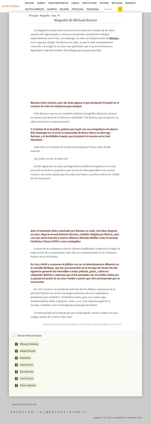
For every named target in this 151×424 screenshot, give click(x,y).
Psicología (77, 9)
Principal (33, 15)
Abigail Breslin (27, 351)
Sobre (139, 418)
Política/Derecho (34, 9)
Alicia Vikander (28, 385)
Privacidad (132, 418)
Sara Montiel (26, 371)
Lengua (75, 3)
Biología (29, 3)
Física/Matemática (58, 3)
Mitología (117, 3)
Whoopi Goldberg (29, 344)
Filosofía (52, 9)
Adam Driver (26, 364)
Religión (64, 9)
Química (41, 3)
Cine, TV (55, 15)
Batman (114, 38)
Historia (104, 3)
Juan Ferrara (26, 378)
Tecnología (92, 9)
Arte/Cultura (89, 3)
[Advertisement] (75, 76)
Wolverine (25, 358)
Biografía (130, 3)
